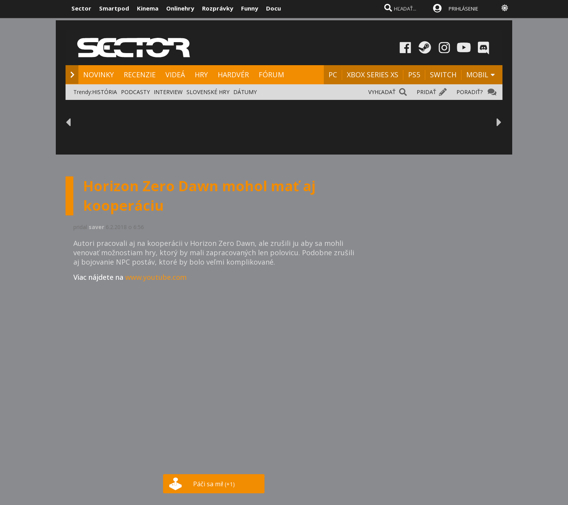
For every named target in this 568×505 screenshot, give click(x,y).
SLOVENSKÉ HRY (207, 92)
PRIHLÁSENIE (463, 8)
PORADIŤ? (469, 92)
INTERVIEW (168, 92)
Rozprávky (217, 8)
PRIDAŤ (426, 92)
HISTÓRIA (104, 92)
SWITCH (443, 74)
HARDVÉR (233, 74)
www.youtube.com (156, 277)
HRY (201, 74)
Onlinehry (180, 8)
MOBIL (477, 74)
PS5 (414, 74)
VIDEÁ (175, 74)
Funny (249, 8)
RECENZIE (140, 74)
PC (332, 74)
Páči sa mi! (214, 484)
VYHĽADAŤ (382, 92)
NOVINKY (98, 74)
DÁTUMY (245, 92)
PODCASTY (135, 92)
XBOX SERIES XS (372, 74)
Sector (81, 8)
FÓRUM (271, 74)
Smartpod (114, 8)
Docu (273, 8)
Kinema (147, 8)
